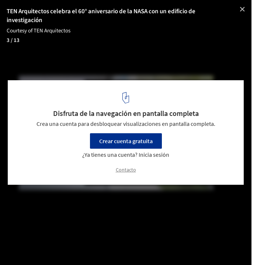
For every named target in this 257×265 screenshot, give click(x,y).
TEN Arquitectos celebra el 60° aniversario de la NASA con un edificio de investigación (101, 16)
